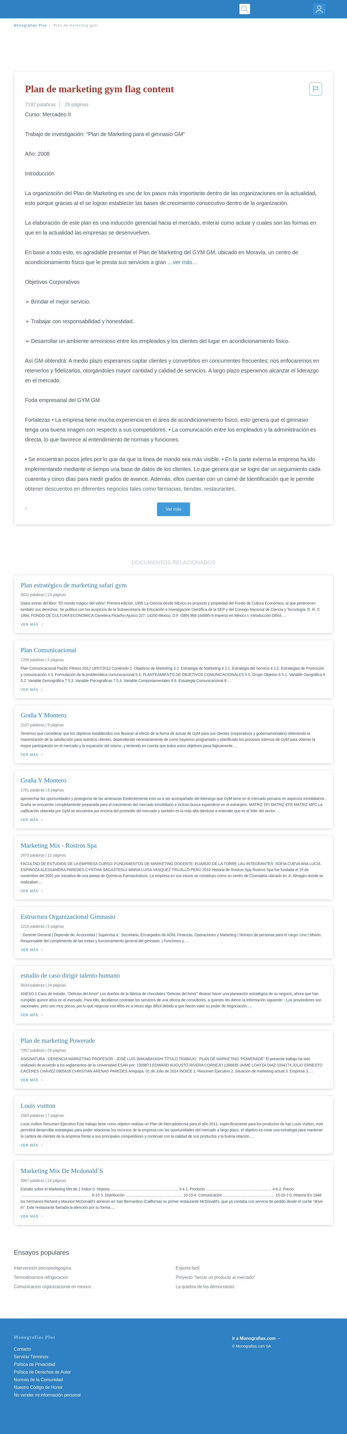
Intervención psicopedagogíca (42, 1268)
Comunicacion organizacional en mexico (52, 1286)
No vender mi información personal (47, 1395)
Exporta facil (188, 1268)
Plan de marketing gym (75, 25)
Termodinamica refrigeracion (41, 1277)
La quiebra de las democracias (205, 1286)
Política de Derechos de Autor (42, 1372)
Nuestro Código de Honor (38, 1387)
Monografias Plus (30, 25)
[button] (315, 90)
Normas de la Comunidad (38, 1379)
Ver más (174, 509)
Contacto (22, 1349)
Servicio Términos (31, 1356)
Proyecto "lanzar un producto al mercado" (215, 1277)
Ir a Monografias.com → (256, 1338)
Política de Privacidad (34, 1364)
